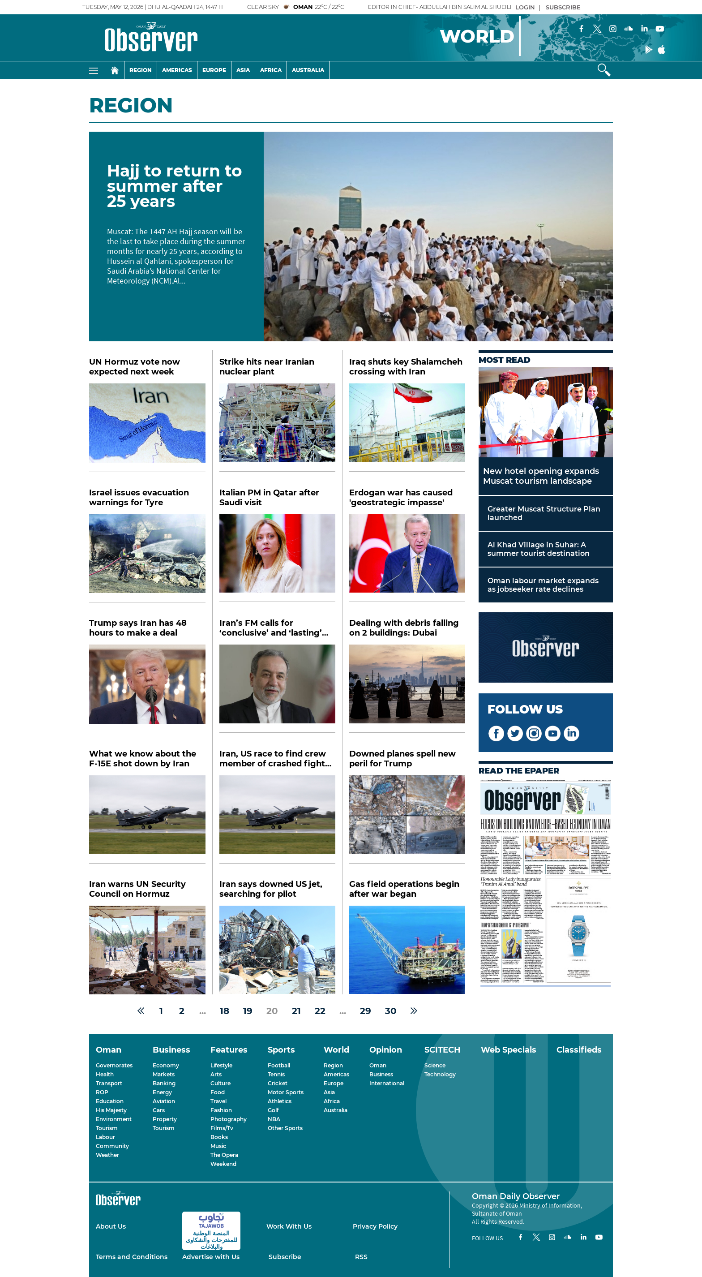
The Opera (224, 1155)
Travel (218, 1101)
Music (218, 1146)
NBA (274, 1119)
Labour (105, 1137)
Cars (159, 1110)
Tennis (276, 1074)
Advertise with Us (211, 1257)
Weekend (223, 1164)
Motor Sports (286, 1092)
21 (296, 1011)
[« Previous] (141, 1011)
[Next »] (414, 1011)
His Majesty (111, 1110)
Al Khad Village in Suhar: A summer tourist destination (539, 549)
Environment (114, 1119)
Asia (243, 70)
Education (110, 1101)
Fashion (221, 1110)
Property (165, 1119)
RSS (361, 1257)
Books (219, 1137)
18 (224, 1011)
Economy (166, 1065)
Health (105, 1074)
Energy (162, 1092)
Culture (220, 1083)
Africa (271, 70)
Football (279, 1065)
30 (391, 1011)
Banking (164, 1083)
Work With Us (289, 1226)
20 (272, 1011)
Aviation (164, 1101)
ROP (102, 1092)
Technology (440, 1074)
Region (140, 70)
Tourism (107, 1128)
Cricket (277, 1083)
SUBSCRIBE (563, 7)
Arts (216, 1074)
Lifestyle (221, 1065)
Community (112, 1146)
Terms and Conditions (131, 1257)
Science (434, 1065)
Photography (228, 1119)
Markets (164, 1074)
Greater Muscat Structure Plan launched (544, 513)
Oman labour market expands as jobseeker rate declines (543, 584)
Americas (177, 70)
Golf (273, 1110)
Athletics (279, 1101)
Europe (214, 70)
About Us (111, 1226)
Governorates (114, 1065)
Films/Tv (221, 1128)
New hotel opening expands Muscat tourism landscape (541, 476)
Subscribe (285, 1257)
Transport (109, 1083)
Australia (308, 70)
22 (320, 1011)
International (386, 1083)
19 (248, 1011)
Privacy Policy (375, 1226)
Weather (107, 1155)
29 (365, 1011)
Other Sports (285, 1128)
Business (381, 1074)
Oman (377, 1065)
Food (217, 1092)
